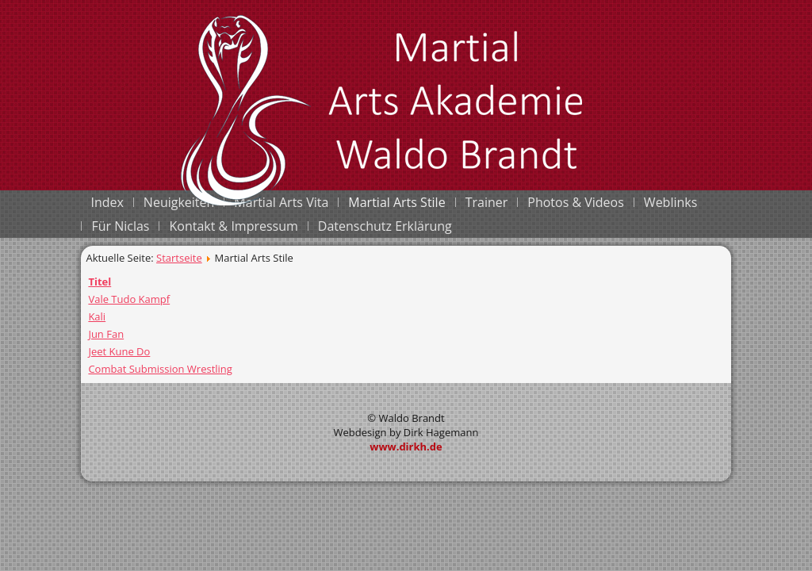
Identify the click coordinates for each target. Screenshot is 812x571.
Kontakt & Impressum (233, 226)
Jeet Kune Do (119, 351)
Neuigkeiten (179, 202)
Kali (96, 316)
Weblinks (670, 202)
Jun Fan (106, 334)
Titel (99, 281)
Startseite (179, 258)
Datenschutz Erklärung (385, 226)
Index (106, 202)
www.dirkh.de (406, 446)
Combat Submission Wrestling (160, 369)
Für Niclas (120, 226)
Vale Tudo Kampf (129, 299)
